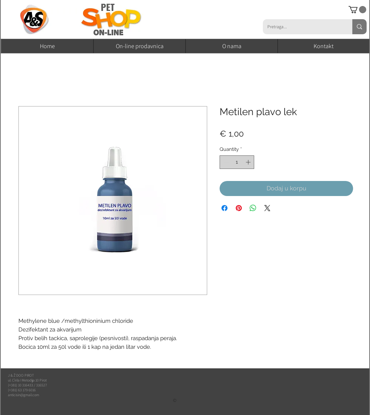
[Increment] (248, 162)
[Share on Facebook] (224, 208)
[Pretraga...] (302, 26)
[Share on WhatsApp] (253, 208)
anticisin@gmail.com (23, 394)
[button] (357, 9)
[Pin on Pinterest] (238, 208)
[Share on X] (267, 208)
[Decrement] (225, 162)
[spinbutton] (237, 162)
